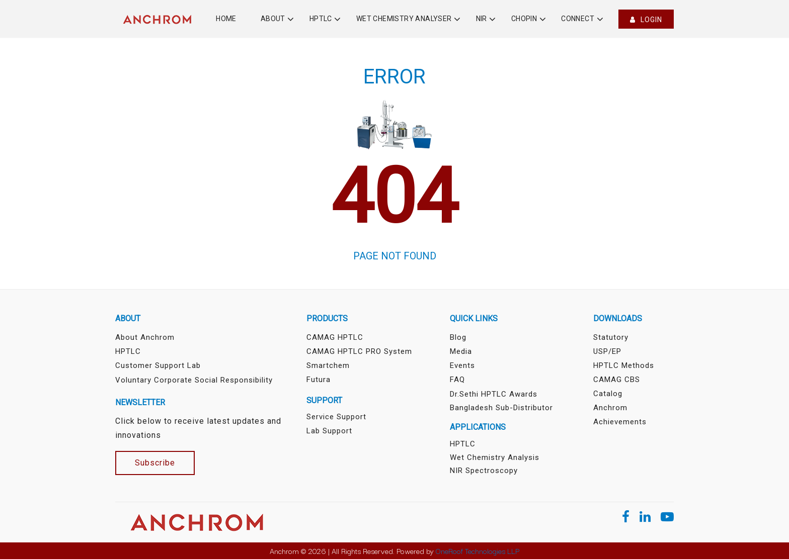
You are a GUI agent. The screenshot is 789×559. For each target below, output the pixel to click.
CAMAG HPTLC (334, 337)
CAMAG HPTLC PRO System (359, 351)
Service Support (336, 416)
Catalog (607, 393)
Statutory (610, 337)
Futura (318, 379)
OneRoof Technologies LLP (477, 550)
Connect (577, 19)
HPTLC (320, 19)
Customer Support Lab (158, 365)
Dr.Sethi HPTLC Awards (493, 394)
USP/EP (607, 351)
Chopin (524, 19)
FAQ (457, 379)
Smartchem (328, 365)
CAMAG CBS (616, 379)
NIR (481, 19)
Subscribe (155, 463)
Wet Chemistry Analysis (494, 457)
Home (226, 19)
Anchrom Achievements (620, 414)
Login (646, 20)
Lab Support (329, 430)
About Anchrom (145, 337)
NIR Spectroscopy (484, 470)
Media (461, 351)
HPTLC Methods (623, 365)
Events (462, 365)
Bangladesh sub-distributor (501, 407)
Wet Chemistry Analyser (404, 19)
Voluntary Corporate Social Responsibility (194, 380)
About (273, 19)
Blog (458, 337)
